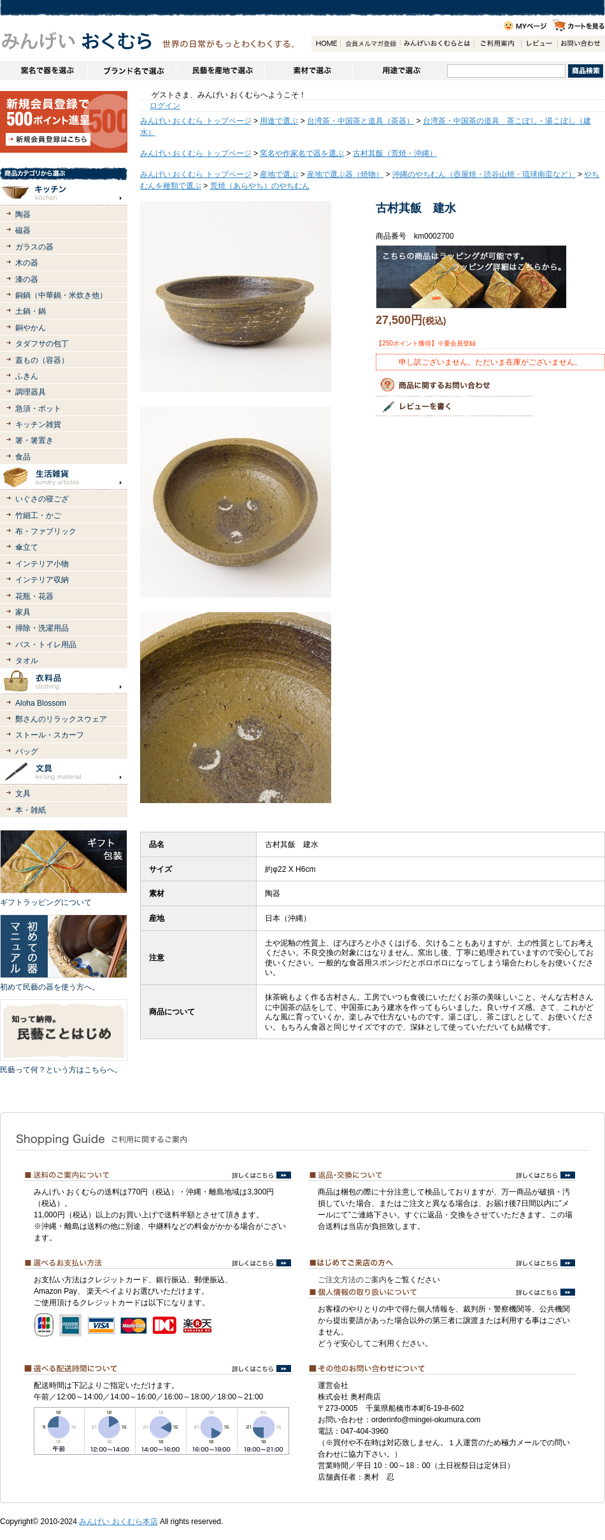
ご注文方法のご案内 (352, 1279)
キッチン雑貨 (38, 424)
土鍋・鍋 (30, 311)
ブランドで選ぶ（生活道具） (131, 70)
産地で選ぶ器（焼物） (345, 174)
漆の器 (26, 279)
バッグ (26, 751)
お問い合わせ (580, 44)
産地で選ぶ (279, 174)
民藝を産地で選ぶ (220, 70)
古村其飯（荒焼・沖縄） (395, 153)
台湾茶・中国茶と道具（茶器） (360, 120)
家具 (23, 612)
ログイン (165, 105)
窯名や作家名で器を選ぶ (43, 70)
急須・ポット (38, 408)
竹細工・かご (38, 515)
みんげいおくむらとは (437, 44)
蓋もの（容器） (42, 360)
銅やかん (30, 327)
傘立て (26, 547)
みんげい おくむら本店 (118, 1521)
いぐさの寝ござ (42, 498)
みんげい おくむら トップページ (196, 120)
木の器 (26, 262)
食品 (23, 456)
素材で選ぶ (308, 70)
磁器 (23, 230)
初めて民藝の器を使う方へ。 (49, 987)
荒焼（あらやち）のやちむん (260, 185)
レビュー (539, 44)
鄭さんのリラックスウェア (61, 719)
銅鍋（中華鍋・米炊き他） (61, 295)
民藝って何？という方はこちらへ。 (61, 1069)
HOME (325, 44)
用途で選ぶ (399, 70)
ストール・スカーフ (49, 735)
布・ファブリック (45, 531)
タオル (26, 660)
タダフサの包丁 (42, 343)
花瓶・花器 (34, 596)
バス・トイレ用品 (45, 644)
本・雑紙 (30, 810)
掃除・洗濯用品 (42, 628)
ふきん (26, 376)
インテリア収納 (42, 579)
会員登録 (370, 44)
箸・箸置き (34, 440)
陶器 (23, 214)
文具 (23, 793)
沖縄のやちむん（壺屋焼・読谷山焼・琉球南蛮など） (484, 174)
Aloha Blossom (40, 703)
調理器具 (30, 392)
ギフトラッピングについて (46, 902)
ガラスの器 (34, 246)
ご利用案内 (497, 44)
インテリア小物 (42, 563)
